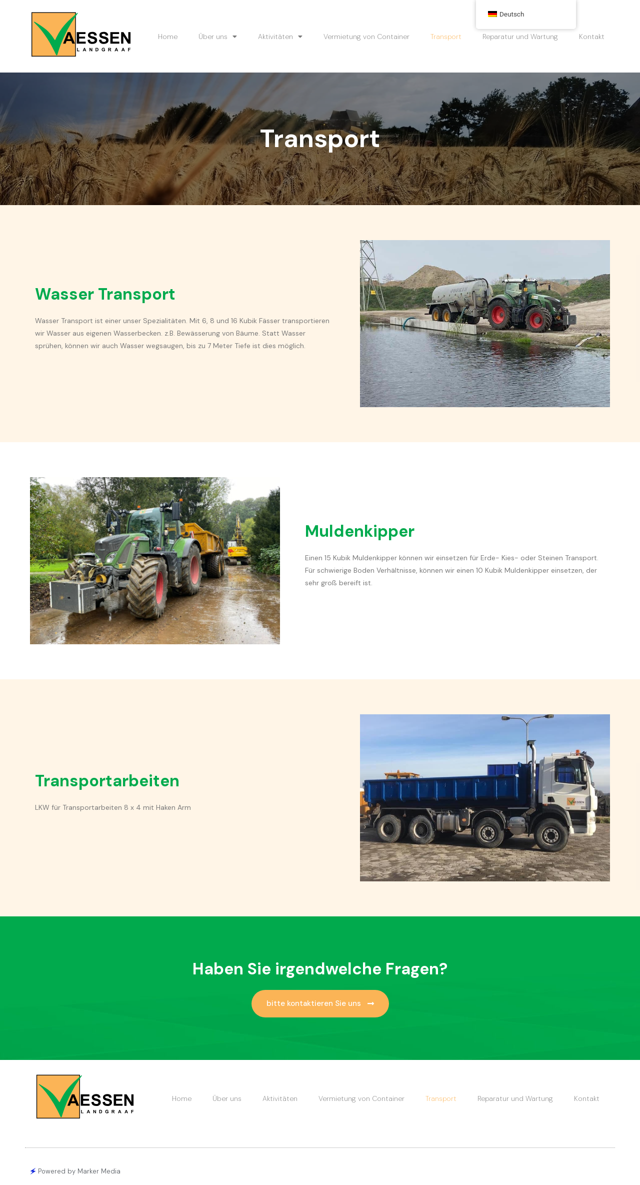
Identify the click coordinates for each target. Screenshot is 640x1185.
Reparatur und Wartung (520, 36)
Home (168, 36)
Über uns (217, 36)
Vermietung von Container (367, 36)
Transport (446, 36)
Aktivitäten (280, 36)
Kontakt (591, 36)
